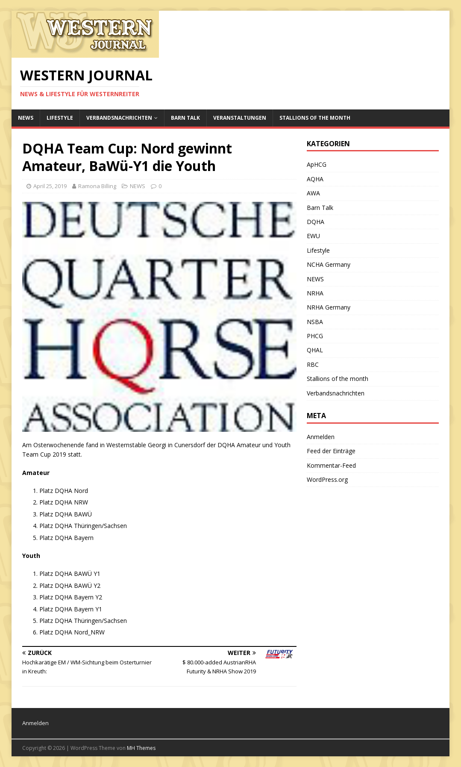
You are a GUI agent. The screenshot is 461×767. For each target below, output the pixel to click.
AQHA (315, 179)
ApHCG (316, 164)
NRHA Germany (328, 307)
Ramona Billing (97, 186)
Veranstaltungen (239, 117)
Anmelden (321, 437)
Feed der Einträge (331, 451)
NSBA (315, 322)
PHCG (315, 336)
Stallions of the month (314, 117)
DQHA (315, 222)
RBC (313, 364)
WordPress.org (327, 479)
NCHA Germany (328, 264)
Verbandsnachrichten (119, 117)
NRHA (315, 293)
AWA (313, 193)
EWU (313, 236)
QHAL (315, 350)
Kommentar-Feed (331, 465)
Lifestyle (60, 117)
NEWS (25, 117)
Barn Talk (185, 117)
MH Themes (141, 748)
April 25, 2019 (50, 186)
